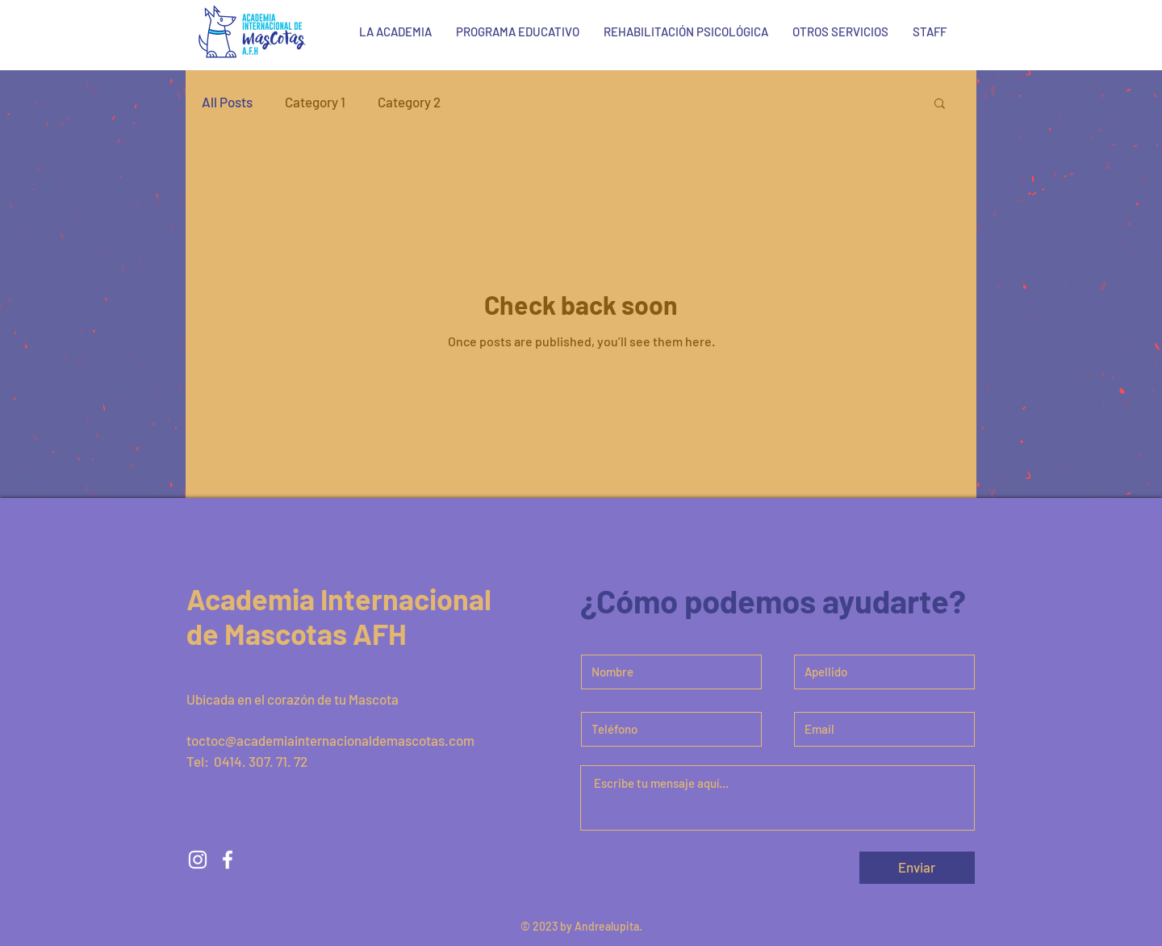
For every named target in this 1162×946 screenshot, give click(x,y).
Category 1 (315, 102)
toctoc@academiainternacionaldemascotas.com (330, 740)
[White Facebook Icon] (1133, 29)
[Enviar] (917, 868)
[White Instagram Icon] (1098, 29)
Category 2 (409, 102)
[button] (939, 104)
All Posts (227, 102)
